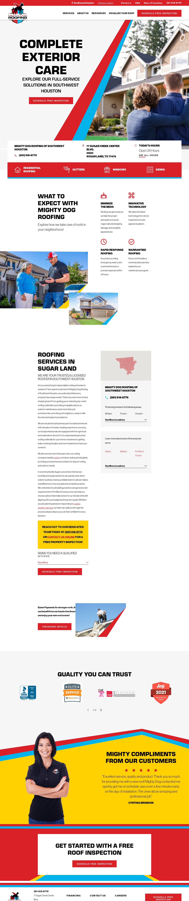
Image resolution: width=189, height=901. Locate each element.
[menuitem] (68, 13)
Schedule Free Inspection (159, 13)
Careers (121, 895)
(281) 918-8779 (28, 155)
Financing (74, 895)
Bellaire (125, 451)
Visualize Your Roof (121, 13)
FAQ (137, 3)
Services (68, 13)
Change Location (105, 2)
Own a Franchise (153, 3)
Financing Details (55, 626)
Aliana (110, 451)
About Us (83, 13)
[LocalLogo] (17, 13)
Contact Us (98, 895)
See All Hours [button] (148, 155)
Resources (99, 13)
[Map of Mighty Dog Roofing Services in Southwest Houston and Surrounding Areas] (128, 366)
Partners (126, 3)
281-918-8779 (174, 3)
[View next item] (101, 710)
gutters (57, 457)
